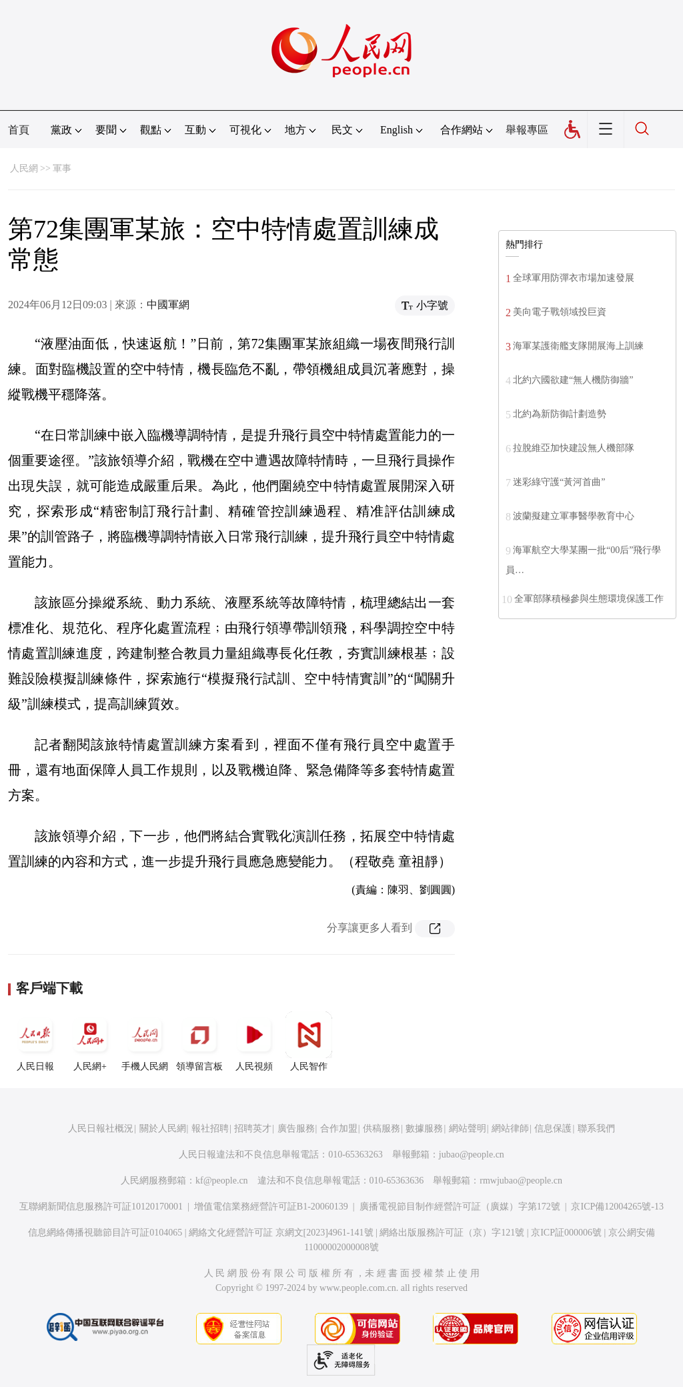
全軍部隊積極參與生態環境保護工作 (589, 599)
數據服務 (424, 1128)
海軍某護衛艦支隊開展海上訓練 (578, 346)
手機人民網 (144, 1041)
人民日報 (35, 1041)
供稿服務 (381, 1128)
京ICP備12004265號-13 (617, 1207)
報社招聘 (210, 1128)
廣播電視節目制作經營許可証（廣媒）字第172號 (460, 1207)
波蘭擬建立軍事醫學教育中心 (573, 516)
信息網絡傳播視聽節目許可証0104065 (105, 1233)
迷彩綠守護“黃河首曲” (559, 482)
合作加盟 (339, 1128)
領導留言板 (199, 1041)
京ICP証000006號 (566, 1233)
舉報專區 (527, 129)
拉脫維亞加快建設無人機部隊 (573, 448)
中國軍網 (168, 304)
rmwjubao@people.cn (521, 1181)
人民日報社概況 (100, 1128)
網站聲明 (467, 1128)
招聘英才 (252, 1128)
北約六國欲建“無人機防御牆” (573, 380)
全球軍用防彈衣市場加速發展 (573, 278)
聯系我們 (596, 1128)
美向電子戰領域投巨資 (559, 312)
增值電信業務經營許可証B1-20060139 (271, 1207)
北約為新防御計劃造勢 (559, 414)
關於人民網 (162, 1128)
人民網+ (90, 1041)
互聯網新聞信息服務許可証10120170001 (101, 1207)
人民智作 (308, 1041)
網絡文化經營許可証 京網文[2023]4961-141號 (281, 1233)
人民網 (24, 168)
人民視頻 (254, 1041)
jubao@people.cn (471, 1154)
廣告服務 (296, 1128)
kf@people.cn (221, 1181)
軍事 (62, 168)
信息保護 (553, 1128)
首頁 (18, 129)
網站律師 (510, 1128)
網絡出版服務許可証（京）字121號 (452, 1233)
